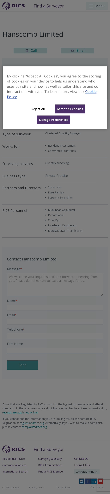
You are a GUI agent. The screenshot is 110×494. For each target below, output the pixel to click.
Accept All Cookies (70, 109)
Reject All (38, 109)
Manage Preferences (53, 120)
